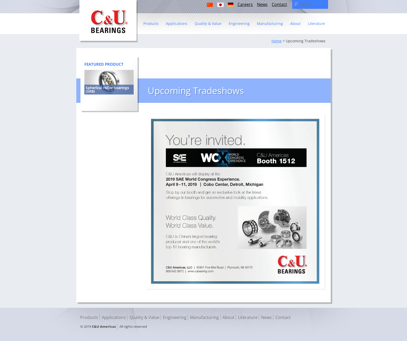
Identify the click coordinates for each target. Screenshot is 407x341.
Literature (316, 23)
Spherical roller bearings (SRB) (107, 89)
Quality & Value (208, 23)
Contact (279, 4)
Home (277, 40)
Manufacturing (270, 23)
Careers (245, 4)
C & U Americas (108, 21)
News (262, 4)
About (295, 23)
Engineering (239, 23)
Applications (176, 23)
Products (151, 23)
